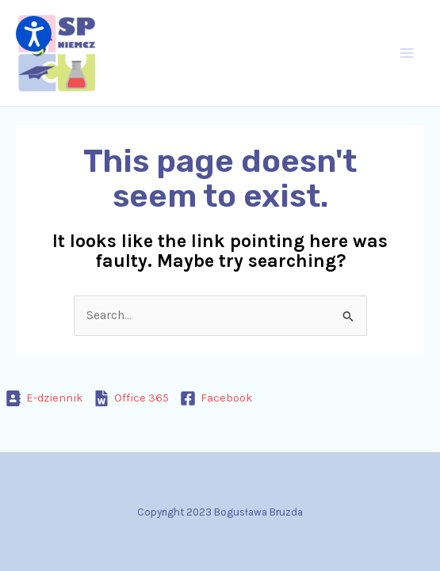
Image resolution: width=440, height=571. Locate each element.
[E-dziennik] (44, 398)
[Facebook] (216, 398)
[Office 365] (132, 398)
